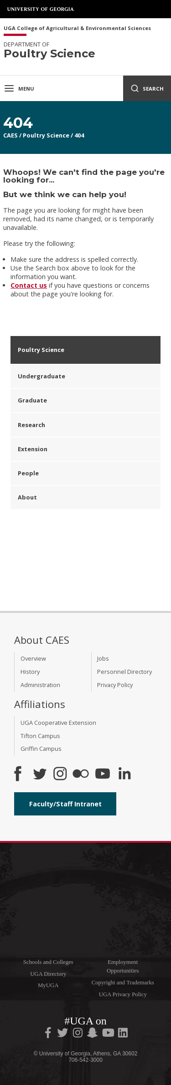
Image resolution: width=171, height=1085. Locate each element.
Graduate (32, 400)
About (27, 497)
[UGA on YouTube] (109, 1034)
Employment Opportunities (123, 966)
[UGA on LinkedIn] (123, 1034)
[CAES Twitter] (40, 774)
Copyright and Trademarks (123, 982)
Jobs (103, 658)
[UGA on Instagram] (78, 1034)
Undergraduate (41, 376)
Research (31, 425)
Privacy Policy (115, 685)
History (30, 671)
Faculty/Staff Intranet (65, 804)
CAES (10, 135)
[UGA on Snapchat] (92, 1034)
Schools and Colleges (48, 962)
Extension (32, 449)
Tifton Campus (40, 736)
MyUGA (48, 985)
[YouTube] (103, 774)
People (28, 473)
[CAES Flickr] (81, 774)
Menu (19, 88)
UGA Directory (48, 974)
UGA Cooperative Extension (58, 722)
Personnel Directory (124, 671)
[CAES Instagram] (60, 774)
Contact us (28, 285)
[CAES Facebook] (18, 774)
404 (79, 135)
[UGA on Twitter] (63, 1034)
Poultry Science (46, 135)
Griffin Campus (41, 748)
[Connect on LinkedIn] (124, 774)
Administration (40, 685)
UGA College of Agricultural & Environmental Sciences (77, 28)
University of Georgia (41, 9)
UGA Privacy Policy (123, 994)
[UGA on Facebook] (48, 1034)
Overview (33, 658)
